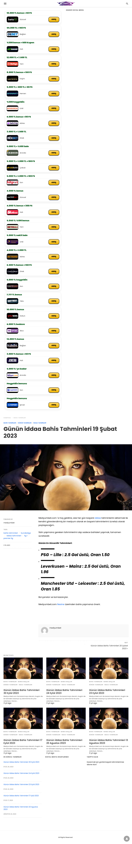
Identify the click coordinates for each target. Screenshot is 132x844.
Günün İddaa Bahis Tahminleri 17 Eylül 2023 (23, 741)
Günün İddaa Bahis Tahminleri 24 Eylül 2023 (64, 691)
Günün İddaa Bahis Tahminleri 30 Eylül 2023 (21, 691)
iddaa (98, 517)
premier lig (8, 538)
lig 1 (25, 535)
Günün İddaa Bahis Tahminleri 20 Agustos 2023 (64, 741)
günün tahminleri (24, 423)
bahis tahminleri (10, 423)
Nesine (60, 604)
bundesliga (26, 533)
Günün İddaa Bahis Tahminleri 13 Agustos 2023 (108, 741)
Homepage (7, 418)
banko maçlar (23, 682)
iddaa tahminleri (20, 418)
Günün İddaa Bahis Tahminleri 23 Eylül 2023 (107, 691)
